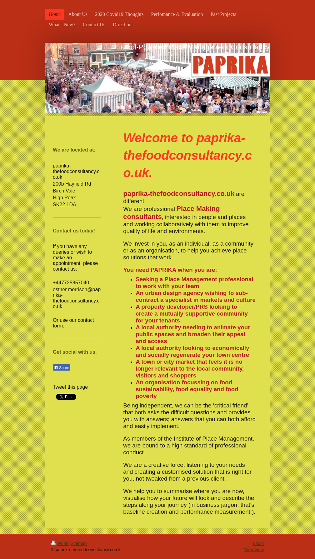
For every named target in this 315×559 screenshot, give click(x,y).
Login (258, 543)
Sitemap (79, 543)
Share (61, 368)
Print (59, 543)
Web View (254, 549)
